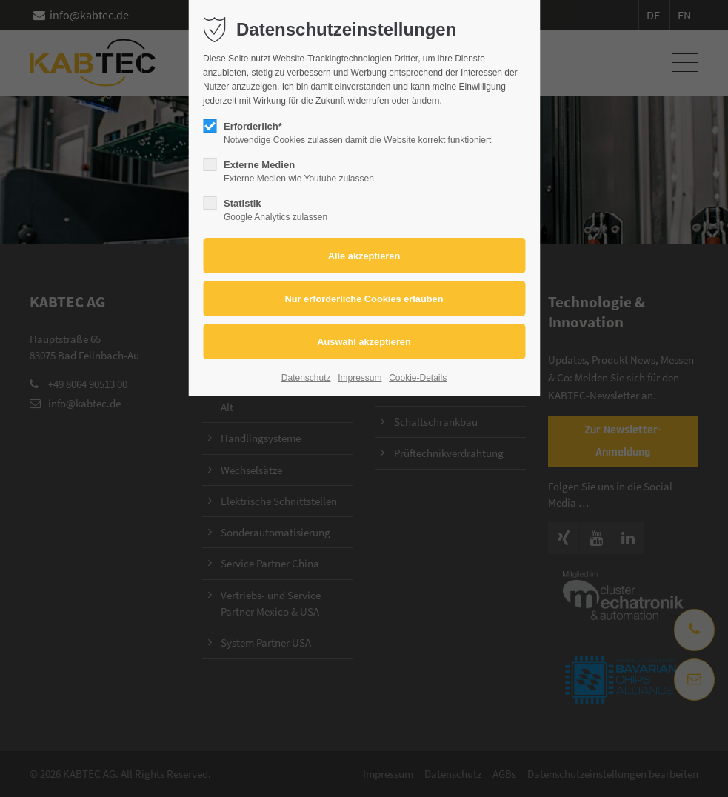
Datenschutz (306, 378)
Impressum (359, 378)
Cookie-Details (418, 378)
